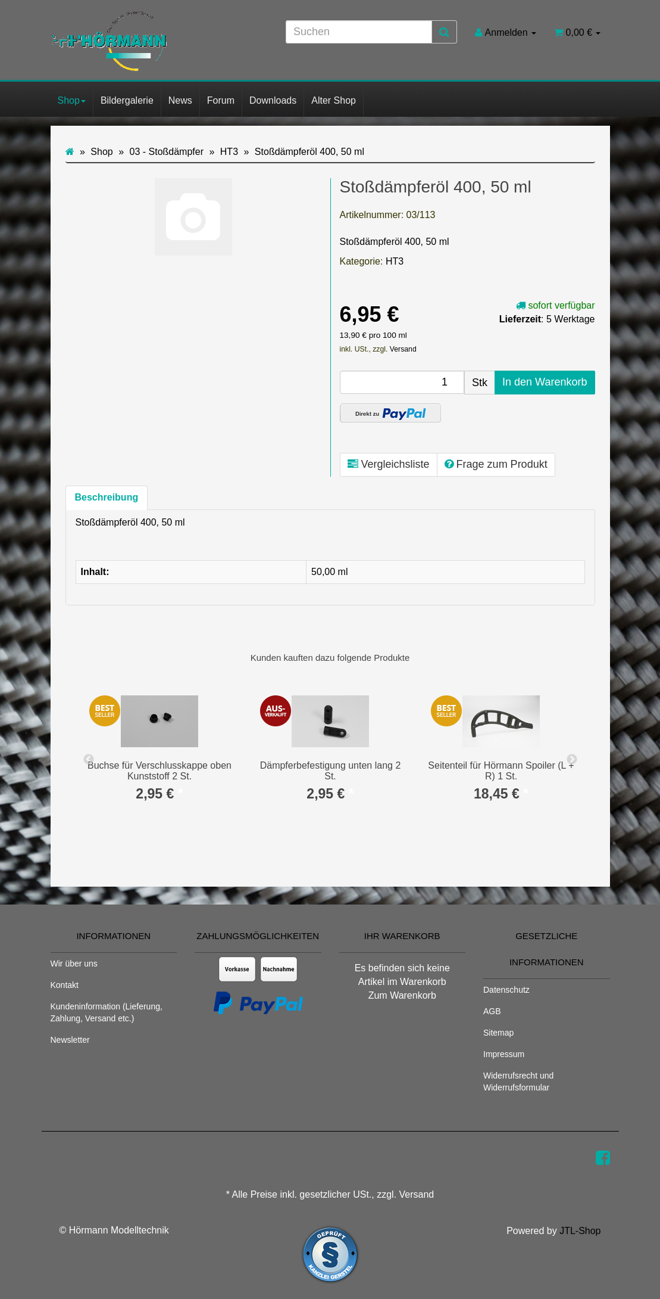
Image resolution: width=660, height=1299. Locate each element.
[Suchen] (359, 31)
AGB (492, 1011)
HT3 (394, 261)
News (180, 100)
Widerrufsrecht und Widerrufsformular (518, 1081)
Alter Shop (333, 100)
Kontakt (65, 985)
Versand (403, 349)
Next (572, 759)
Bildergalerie (127, 100)
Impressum (503, 1054)
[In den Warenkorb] (545, 382)
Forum (220, 100)
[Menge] (402, 382)
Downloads (272, 100)
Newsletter (70, 1040)
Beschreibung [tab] (107, 497)
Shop (72, 100)
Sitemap (498, 1032)
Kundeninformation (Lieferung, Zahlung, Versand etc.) (106, 1012)
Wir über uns (74, 963)
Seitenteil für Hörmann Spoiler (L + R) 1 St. (501, 770)
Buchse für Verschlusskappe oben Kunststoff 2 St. (159, 770)
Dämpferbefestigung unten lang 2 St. (330, 770)
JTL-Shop (579, 1231)
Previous (88, 759)
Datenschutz (506, 990)
